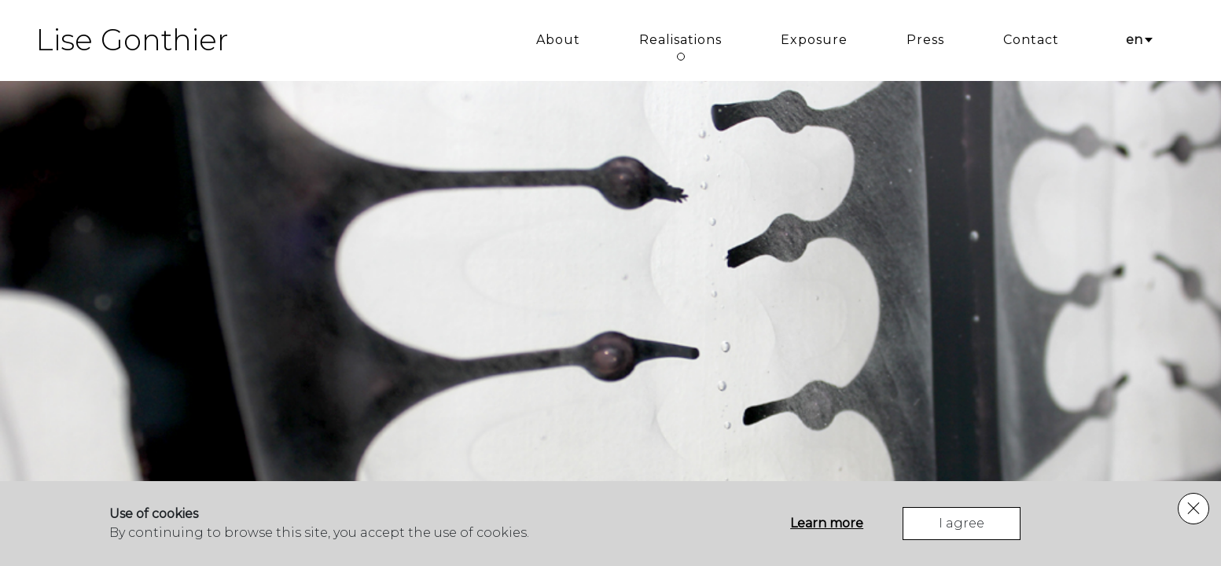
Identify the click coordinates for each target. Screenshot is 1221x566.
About (558, 39)
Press (925, 39)
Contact (1031, 39)
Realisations (680, 39)
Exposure (814, 39)
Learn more (826, 523)
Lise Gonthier (132, 40)
